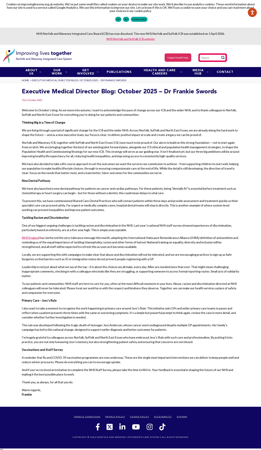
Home (25, 80)
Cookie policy (139, 19)
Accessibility (163, 416)
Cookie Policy (139, 416)
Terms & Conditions (87, 416)
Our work (59, 72)
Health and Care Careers (163, 72)
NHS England (30, 238)
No (126, 19)
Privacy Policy (115, 416)
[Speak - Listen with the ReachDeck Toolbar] (252, 12)
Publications (119, 72)
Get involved (88, 72)
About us (33, 72)
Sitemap (182, 416)
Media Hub (200, 72)
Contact (225, 72)
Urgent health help (177, 57)
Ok (118, 19)
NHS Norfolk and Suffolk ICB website (130, 39)
